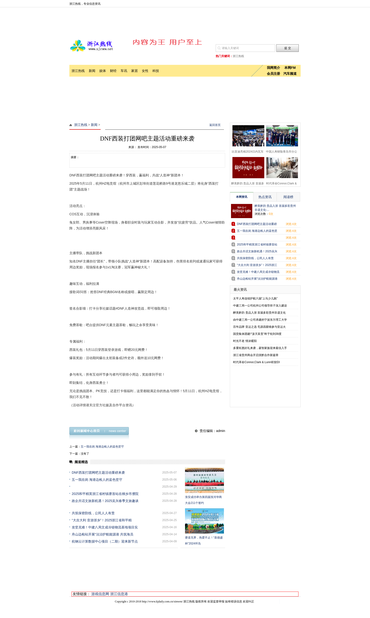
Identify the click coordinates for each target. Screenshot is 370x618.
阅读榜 (288, 197)
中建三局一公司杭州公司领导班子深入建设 (260, 305)
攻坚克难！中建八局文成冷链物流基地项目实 (105, 527)
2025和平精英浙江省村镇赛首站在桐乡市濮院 (105, 494)
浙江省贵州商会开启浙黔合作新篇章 (255, 355)
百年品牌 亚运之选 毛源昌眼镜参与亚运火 (259, 326)
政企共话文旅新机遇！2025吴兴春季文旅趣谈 (105, 501)
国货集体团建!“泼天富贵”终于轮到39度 (257, 334)
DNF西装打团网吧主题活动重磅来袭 (98, 472)
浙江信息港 (119, 594)
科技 (155, 71)
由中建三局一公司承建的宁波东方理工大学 (260, 319)
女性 (145, 71)
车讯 (124, 71)
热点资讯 (265, 197)
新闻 (92, 71)
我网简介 (273, 68)
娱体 (102, 71)
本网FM (290, 68)
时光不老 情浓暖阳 (244, 341)
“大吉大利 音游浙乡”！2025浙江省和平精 (102, 520)
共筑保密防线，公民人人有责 (93, 513)
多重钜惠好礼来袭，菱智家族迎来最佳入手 (260, 348)
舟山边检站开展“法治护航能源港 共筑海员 (102, 534)
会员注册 (273, 73)
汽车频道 (290, 73)
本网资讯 (241, 197)
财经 (113, 71)
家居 (134, 71)
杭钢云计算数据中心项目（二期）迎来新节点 (105, 541)
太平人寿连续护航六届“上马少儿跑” (255, 298)
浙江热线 (78, 71)
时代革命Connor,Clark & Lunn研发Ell (256, 362)
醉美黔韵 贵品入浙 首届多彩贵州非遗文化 (259, 312)
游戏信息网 (100, 594)
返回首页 (215, 125)
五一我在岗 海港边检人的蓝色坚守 (102, 446)
